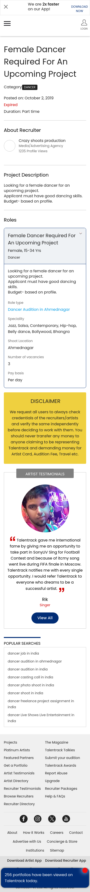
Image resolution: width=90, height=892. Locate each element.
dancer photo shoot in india (31, 685)
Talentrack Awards (60, 765)
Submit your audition (62, 758)
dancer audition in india (28, 669)
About (12, 833)
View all (45, 618)
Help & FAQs (55, 796)
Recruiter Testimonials (22, 788)
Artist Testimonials (19, 773)
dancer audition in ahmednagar (35, 661)
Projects (10, 742)
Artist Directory (16, 781)
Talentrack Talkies (60, 750)
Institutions (35, 850)
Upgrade (52, 781)
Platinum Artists (17, 750)
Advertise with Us (27, 841)
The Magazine (56, 742)
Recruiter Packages (61, 788)
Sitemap (57, 850)
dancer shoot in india (25, 693)
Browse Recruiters (19, 796)
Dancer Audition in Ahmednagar (39, 309)
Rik (45, 599)
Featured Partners (19, 758)
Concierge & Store (62, 841)
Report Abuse (56, 773)
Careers (56, 833)
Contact (76, 833)
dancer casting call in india (30, 677)
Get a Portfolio (15, 765)
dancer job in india (23, 653)
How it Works (33, 833)
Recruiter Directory (19, 804)
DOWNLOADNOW (79, 9)
